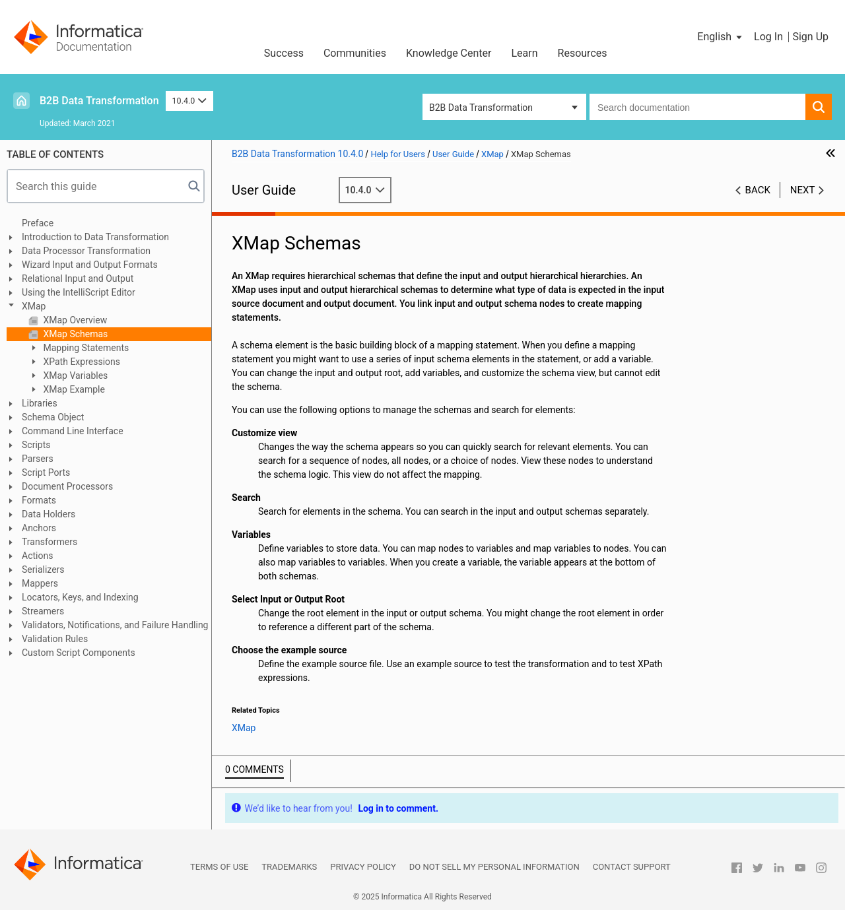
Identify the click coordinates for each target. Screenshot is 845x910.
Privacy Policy (362, 867)
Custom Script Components (78, 652)
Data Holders (48, 514)
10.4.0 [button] (189, 101)
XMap (34, 306)
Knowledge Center (449, 53)
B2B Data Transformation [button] (481, 107)
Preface (37, 223)
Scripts (36, 444)
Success (284, 53)
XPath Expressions (80, 361)
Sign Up (810, 36)
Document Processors (67, 486)
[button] (720, 37)
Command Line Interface (72, 431)
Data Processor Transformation (86, 250)
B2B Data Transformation (99, 100)
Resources (582, 53)
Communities (354, 53)
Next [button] (802, 190)
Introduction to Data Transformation (95, 237)
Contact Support (632, 867)
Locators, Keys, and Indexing (80, 597)
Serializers (43, 569)
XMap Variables (74, 375)
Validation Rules (55, 639)
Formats (39, 500)
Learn (525, 53)
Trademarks (289, 867)
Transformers (49, 541)
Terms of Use (219, 867)
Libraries (39, 403)
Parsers (37, 458)
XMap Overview (74, 320)
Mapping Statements (85, 347)
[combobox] (697, 107)
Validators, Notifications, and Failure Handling (115, 625)
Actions (37, 555)
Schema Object (53, 417)
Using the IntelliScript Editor (78, 292)
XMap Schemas (74, 334)
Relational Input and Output (77, 278)
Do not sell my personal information (494, 867)
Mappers (40, 583)
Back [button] (757, 190)
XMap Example (73, 389)
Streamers (43, 611)
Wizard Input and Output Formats (90, 264)
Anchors (39, 528)
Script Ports (46, 472)
